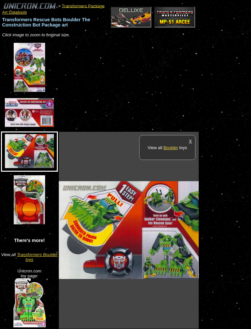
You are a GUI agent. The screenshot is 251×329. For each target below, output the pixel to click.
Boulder (170, 147)
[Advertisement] (135, 85)
